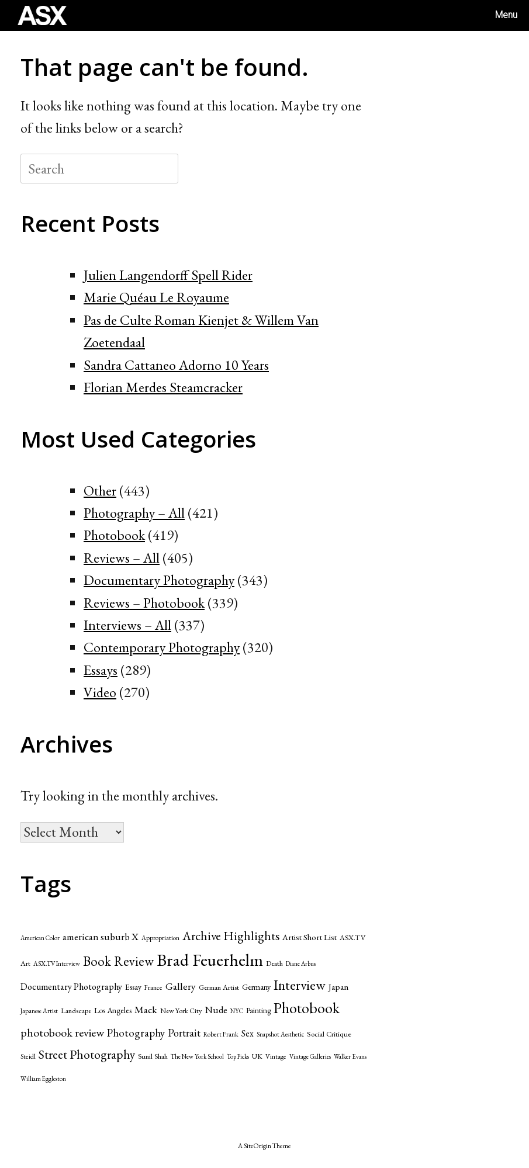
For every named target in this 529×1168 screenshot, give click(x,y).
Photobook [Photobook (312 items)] (307, 1008)
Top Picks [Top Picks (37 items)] (238, 1056)
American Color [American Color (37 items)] (40, 938)
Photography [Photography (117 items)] (136, 1032)
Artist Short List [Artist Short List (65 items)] (309, 936)
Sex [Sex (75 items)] (247, 1033)
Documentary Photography (159, 580)
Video (100, 692)
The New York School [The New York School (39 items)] (197, 1056)
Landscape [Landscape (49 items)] (76, 1010)
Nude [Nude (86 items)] (216, 1009)
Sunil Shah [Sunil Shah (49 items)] (153, 1056)
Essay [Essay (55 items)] (133, 987)
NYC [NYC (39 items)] (236, 1011)
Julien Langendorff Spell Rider (168, 275)
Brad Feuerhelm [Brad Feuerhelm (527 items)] (210, 959)
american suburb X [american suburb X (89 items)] (101, 936)
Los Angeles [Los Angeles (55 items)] (113, 1010)
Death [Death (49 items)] (274, 963)
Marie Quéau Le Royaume (156, 297)
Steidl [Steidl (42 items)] (28, 1056)
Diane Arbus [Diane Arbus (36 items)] (301, 963)
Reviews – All (122, 558)
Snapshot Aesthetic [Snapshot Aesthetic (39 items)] (280, 1034)
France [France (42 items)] (153, 987)
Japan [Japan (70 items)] (338, 987)
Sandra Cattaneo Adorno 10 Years (176, 365)
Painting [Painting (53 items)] (258, 1010)
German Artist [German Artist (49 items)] (219, 987)
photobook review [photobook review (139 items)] (62, 1032)
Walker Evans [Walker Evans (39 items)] (350, 1056)
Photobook (114, 535)
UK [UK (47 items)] (257, 1056)
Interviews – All (127, 625)
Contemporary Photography (162, 647)
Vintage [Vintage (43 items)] (275, 1056)
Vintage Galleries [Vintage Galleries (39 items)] (310, 1056)
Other (100, 490)
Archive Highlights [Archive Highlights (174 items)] (230, 935)
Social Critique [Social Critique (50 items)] (329, 1034)
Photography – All (134, 513)
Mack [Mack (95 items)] (145, 1009)
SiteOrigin (257, 1145)
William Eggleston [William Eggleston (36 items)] (43, 1079)
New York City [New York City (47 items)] (181, 1010)
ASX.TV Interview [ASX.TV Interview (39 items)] (56, 963)
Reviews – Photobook (144, 603)
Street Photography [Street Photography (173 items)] (87, 1054)
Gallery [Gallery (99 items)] (180, 986)
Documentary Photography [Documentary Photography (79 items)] (71, 986)
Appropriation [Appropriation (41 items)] (160, 937)
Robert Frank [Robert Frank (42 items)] (220, 1034)
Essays (100, 670)
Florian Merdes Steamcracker (163, 387)
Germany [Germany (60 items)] (256, 987)
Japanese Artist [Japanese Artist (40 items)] (39, 1011)
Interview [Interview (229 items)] (300, 985)
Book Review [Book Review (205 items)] (118, 961)
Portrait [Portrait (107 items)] (184, 1032)
